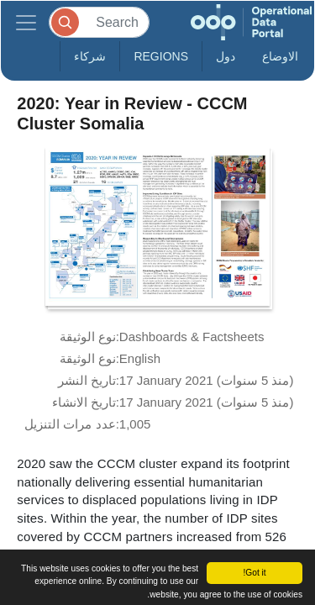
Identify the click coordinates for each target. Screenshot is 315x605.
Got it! (254, 572)
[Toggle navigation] (26, 22)
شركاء (90, 56)
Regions (161, 56)
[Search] (99, 22)
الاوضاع (280, 56)
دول (225, 56)
